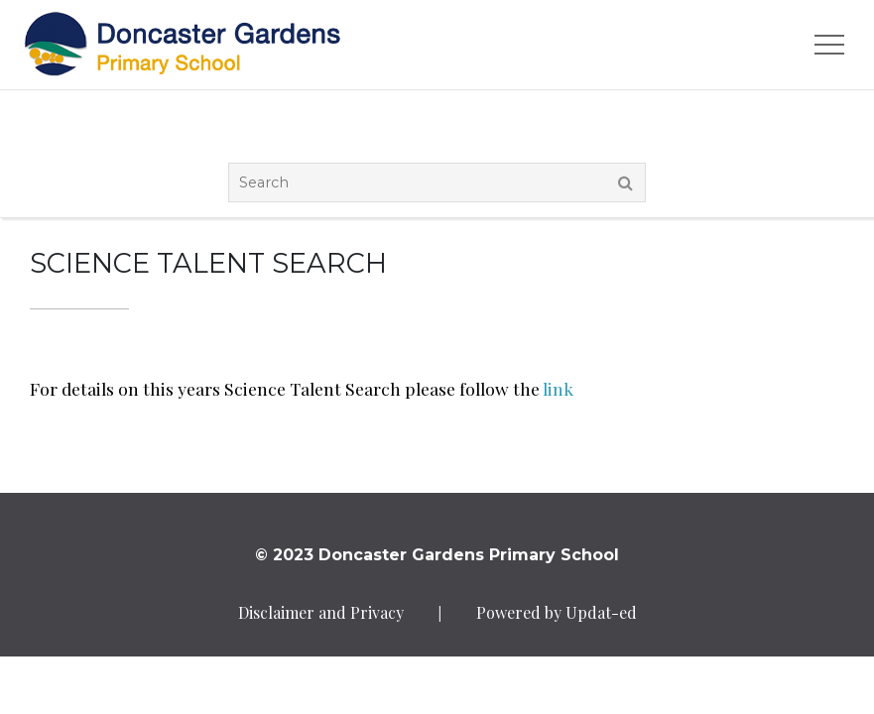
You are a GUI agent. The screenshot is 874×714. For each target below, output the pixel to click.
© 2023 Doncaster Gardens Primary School (437, 554)
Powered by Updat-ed (556, 612)
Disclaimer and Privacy (321, 612)
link (558, 388)
